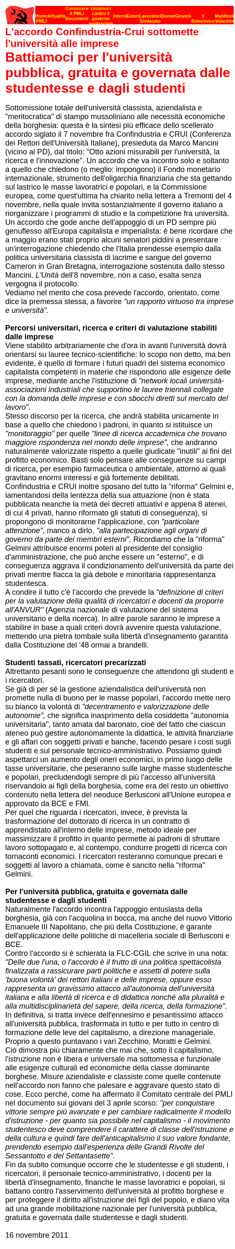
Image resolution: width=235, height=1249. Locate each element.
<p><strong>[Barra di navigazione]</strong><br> (119, 12)
